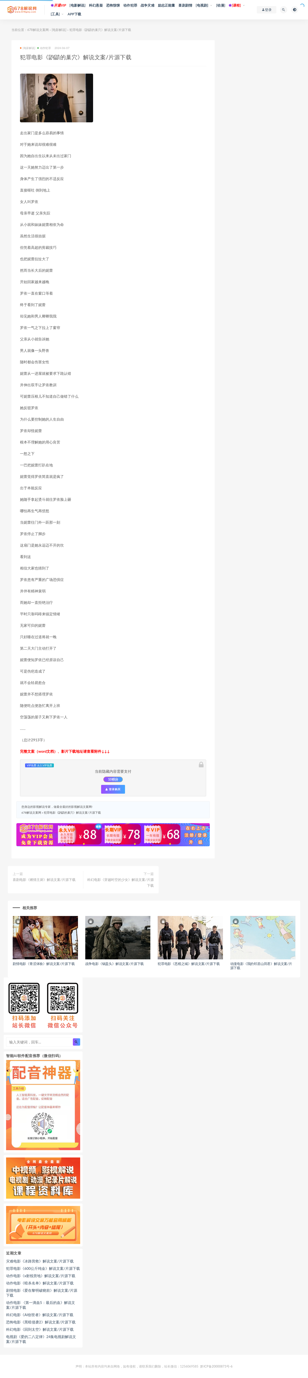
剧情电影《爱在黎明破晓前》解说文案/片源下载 (41, 1292)
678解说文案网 (38, 30)
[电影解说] (77, 5)
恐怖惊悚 (113, 5)
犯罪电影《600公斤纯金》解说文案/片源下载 (43, 1268)
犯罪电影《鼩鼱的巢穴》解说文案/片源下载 (72, 812)
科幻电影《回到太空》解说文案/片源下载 (40, 1329)
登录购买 (113, 789)
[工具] (55, 14)
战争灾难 (147, 5)
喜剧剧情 (185, 5)
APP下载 (74, 14)
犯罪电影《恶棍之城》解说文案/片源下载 (189, 964)
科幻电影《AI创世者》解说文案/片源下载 (39, 1314)
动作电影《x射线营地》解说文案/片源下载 (40, 1275)
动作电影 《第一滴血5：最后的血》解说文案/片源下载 (40, 1305)
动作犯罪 (130, 5)
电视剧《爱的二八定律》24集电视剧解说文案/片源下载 (41, 1339)
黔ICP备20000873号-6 (216, 1366)
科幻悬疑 (96, 5)
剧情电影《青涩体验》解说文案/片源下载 (44, 964)
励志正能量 (166, 5)
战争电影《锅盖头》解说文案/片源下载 (114, 964)
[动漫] (220, 5)
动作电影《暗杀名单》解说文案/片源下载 (40, 1283)
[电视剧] (202, 5)
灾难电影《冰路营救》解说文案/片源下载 (40, 1261)
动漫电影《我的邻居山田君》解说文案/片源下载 (261, 966)
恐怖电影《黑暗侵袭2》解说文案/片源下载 (41, 1322)
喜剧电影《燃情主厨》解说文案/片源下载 (44, 879)
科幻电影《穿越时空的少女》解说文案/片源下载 (120, 882)
